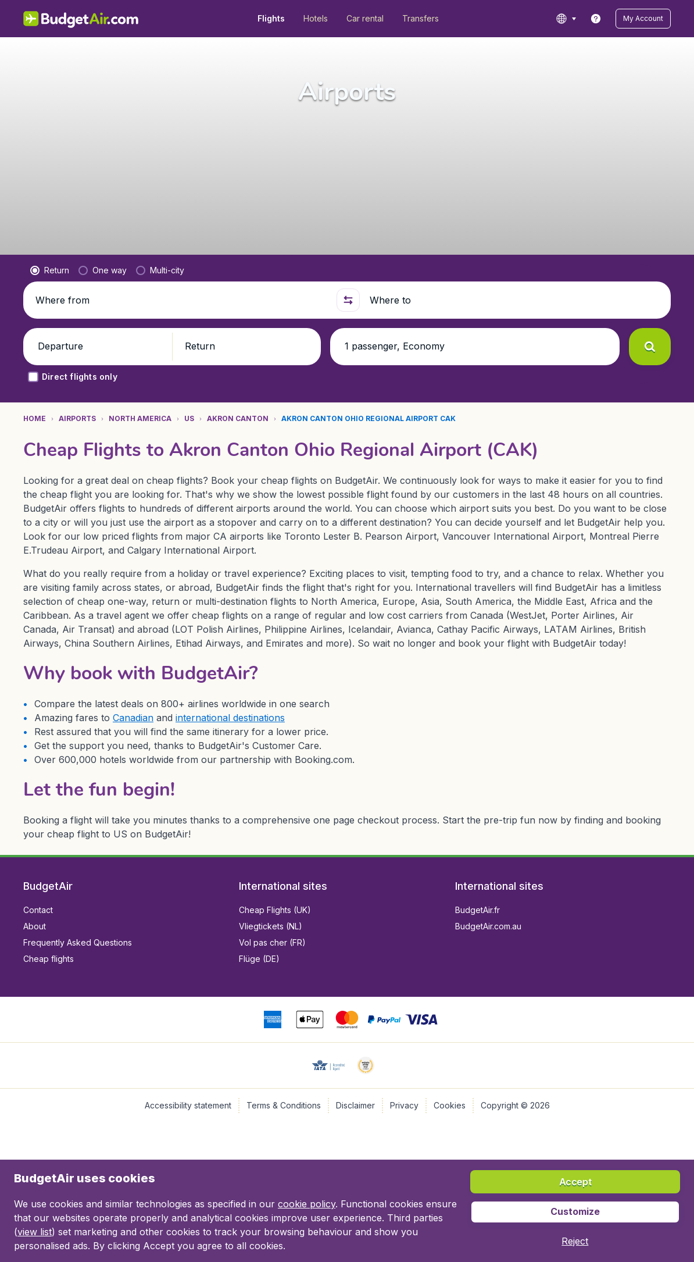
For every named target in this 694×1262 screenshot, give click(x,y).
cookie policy (306, 1204)
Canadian (133, 717)
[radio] (49, 270)
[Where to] (515, 300)
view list (34, 1232)
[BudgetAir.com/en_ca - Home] (81, 18)
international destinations (230, 717)
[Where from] (181, 300)
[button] (643, 18)
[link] (596, 18)
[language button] (566, 18)
